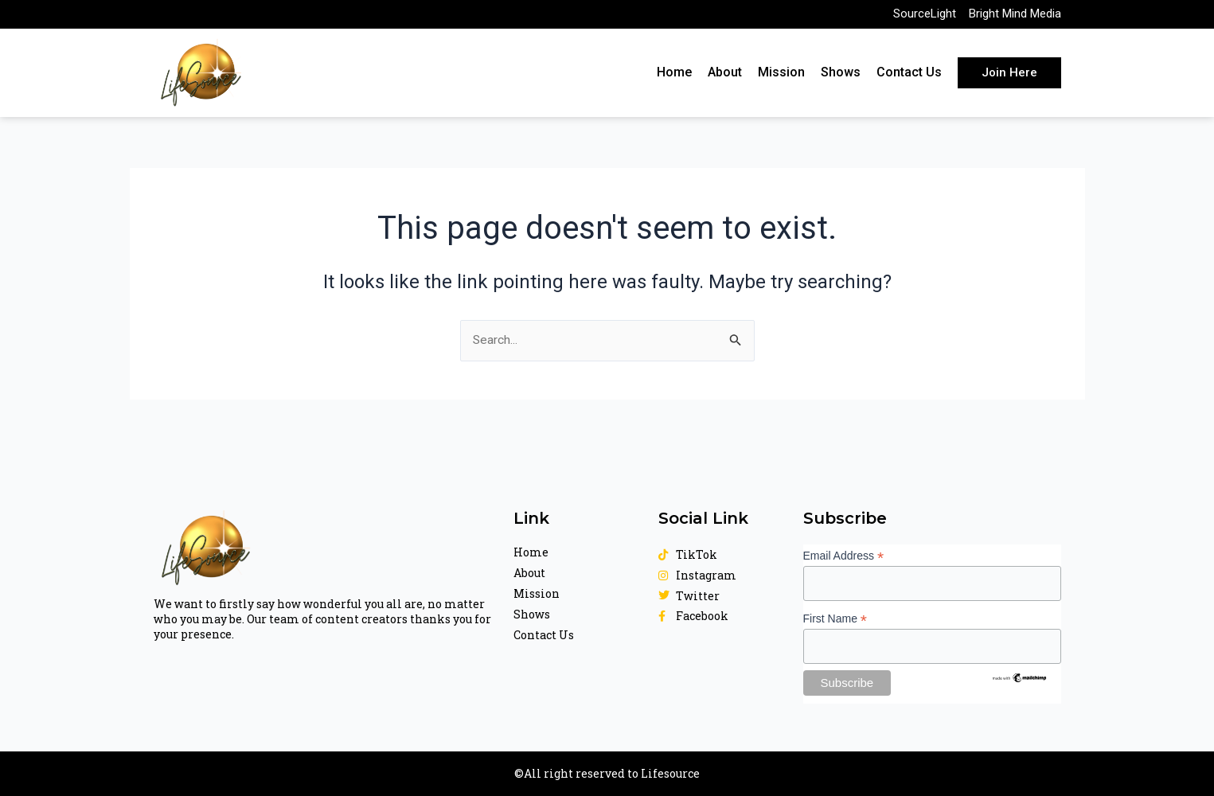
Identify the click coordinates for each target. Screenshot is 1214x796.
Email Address (843, 555)
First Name (835, 618)
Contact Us (909, 76)
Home (674, 76)
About (725, 76)
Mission (781, 76)
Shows (841, 76)
